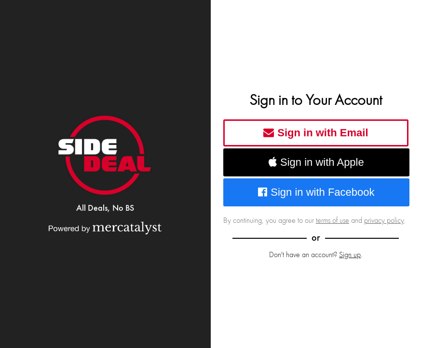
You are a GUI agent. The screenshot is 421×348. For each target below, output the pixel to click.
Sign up (350, 254)
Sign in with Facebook (316, 192)
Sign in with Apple (316, 162)
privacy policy (384, 220)
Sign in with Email (315, 133)
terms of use (332, 220)
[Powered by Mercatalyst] (105, 227)
